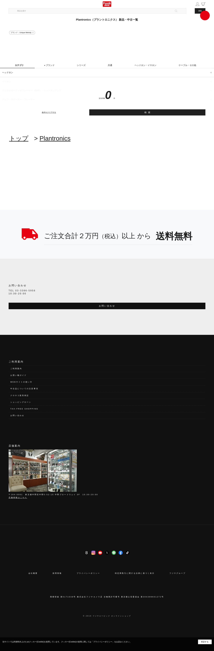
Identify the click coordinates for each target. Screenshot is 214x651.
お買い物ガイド (18, 375)
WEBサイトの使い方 (21, 382)
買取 (200, 11)
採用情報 (57, 573)
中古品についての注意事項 (24, 389)
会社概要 (33, 573)
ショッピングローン (20, 402)
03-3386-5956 (25, 290)
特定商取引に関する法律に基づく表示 (134, 573)
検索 (148, 112)
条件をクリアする (49, 112)
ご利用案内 (16, 369)
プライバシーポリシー (88, 573)
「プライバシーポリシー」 (102, 642)
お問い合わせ (107, 306)
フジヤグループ (177, 573)
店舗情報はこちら (18, 498)
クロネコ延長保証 (19, 395)
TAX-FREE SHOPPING (24, 409)
